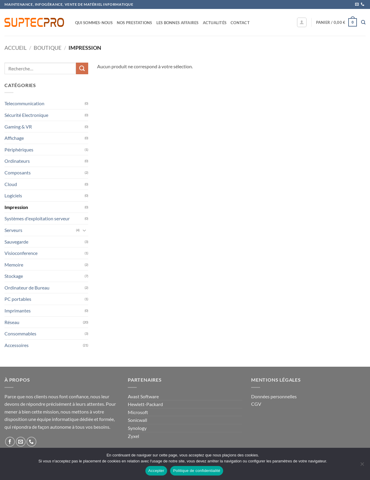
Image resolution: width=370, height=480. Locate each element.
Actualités (215, 22)
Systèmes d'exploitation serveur (37, 218)
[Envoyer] (82, 68)
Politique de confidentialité (196, 470)
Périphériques (18, 149)
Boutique (47, 47)
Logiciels (13, 195)
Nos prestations (134, 22)
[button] (302, 22)
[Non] (362, 465)
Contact (240, 22)
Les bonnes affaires (177, 22)
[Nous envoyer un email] (357, 4)
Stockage (13, 276)
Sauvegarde (16, 241)
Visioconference (21, 253)
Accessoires (16, 345)
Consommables (20, 333)
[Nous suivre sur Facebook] (10, 442)
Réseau (11, 322)
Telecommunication (24, 103)
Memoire (13, 264)
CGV (256, 404)
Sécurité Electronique (26, 115)
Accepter (156, 470)
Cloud (10, 184)
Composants (17, 172)
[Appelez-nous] (362, 4)
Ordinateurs (17, 161)
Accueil (15, 47)
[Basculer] (84, 230)
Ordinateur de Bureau (26, 287)
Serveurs (13, 230)
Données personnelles (274, 396)
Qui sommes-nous (94, 22)
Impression (16, 207)
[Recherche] (363, 22)
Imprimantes (17, 310)
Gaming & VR (18, 126)
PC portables (17, 299)
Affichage (14, 138)
